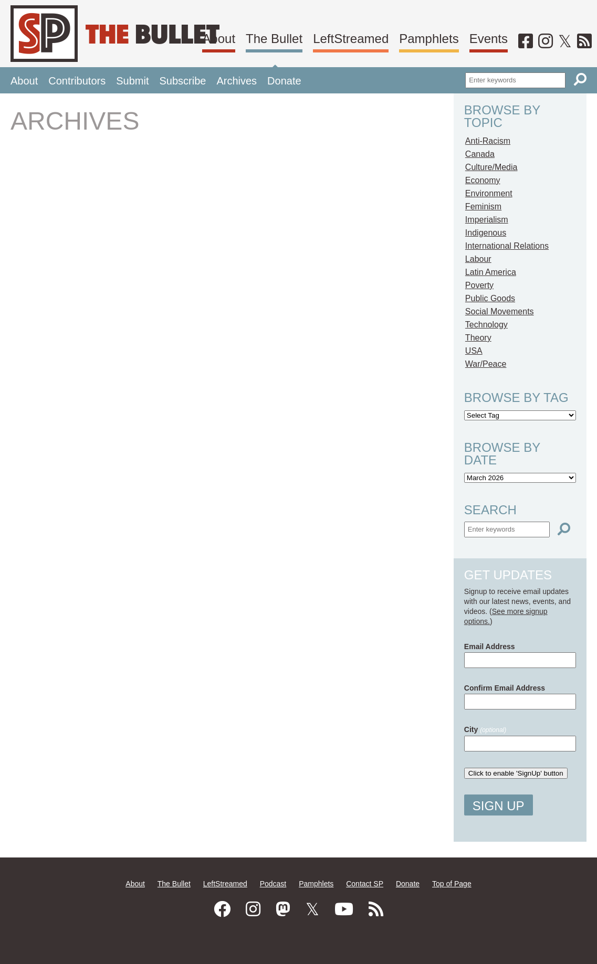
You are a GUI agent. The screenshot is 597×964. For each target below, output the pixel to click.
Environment (488, 193)
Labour (478, 259)
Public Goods (490, 298)
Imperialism (486, 219)
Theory (478, 337)
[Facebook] (525, 41)
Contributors (77, 81)
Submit (132, 81)
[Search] (580, 79)
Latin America (490, 272)
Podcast (273, 884)
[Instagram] (545, 41)
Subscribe (182, 81)
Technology (486, 324)
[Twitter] (565, 41)
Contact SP (364, 884)
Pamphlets (428, 38)
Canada (480, 154)
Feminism (483, 206)
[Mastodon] (283, 909)
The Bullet (274, 38)
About (218, 38)
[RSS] (584, 41)
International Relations (507, 245)
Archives (236, 81)
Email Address (489, 646)
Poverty (479, 285)
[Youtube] (343, 909)
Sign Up (499, 806)
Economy (482, 180)
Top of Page (452, 884)
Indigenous (485, 232)
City (485, 729)
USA (474, 350)
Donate (284, 81)
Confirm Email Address (504, 688)
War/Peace (486, 363)
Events (488, 38)
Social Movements (499, 311)
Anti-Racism (487, 140)
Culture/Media (491, 167)
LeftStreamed (351, 38)
